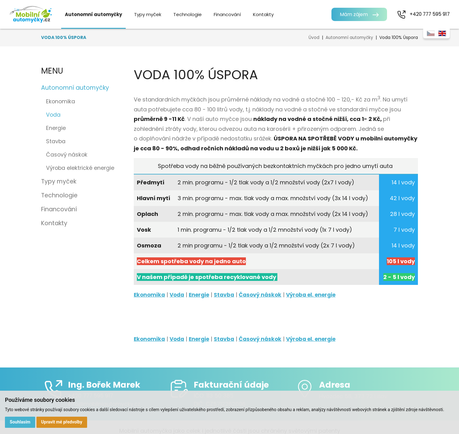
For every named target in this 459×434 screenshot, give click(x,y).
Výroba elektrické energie (80, 168)
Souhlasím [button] (20, 421)
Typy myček (152, 14)
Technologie (192, 14)
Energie (56, 128)
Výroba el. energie (320, 295)
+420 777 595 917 (429, 14)
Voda (179, 295)
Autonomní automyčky (98, 14)
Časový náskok (66, 154)
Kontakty (268, 14)
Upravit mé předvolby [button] (62, 421)
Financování (232, 14)
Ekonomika (60, 101)
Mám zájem (352, 14)
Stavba (55, 141)
